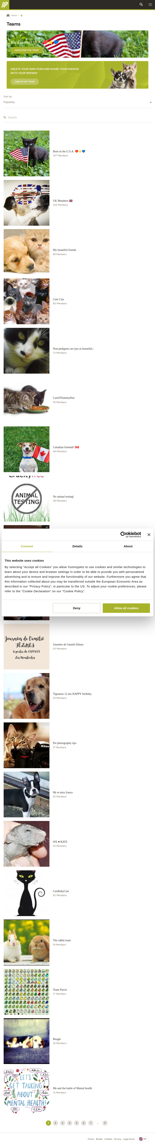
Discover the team (27, 50)
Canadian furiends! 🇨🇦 (66, 447)
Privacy (117, 1139)
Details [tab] (77, 546)
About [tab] (128, 546)
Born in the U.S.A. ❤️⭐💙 (69, 151)
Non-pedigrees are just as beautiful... (73, 348)
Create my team (25, 81)
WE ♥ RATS (60, 841)
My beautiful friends (64, 249)
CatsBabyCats (61, 891)
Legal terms (129, 1139)
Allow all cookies (126, 608)
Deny (77, 608)
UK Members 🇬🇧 (62, 200)
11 (105, 1122)
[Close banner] (149, 534)
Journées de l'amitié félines (68, 644)
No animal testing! (63, 496)
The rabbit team (62, 940)
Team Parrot (60, 989)
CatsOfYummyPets (63, 397)
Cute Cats (58, 299)
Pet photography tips (64, 743)
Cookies (108, 1139)
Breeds (99, 1139)
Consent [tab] (27, 546)
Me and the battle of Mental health (72, 1088)
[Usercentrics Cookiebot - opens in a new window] (123, 535)
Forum (91, 1139)
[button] (150, 4)
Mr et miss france (63, 792)
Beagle (57, 1039)
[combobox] (78, 102)
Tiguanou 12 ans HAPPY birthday (72, 693)
